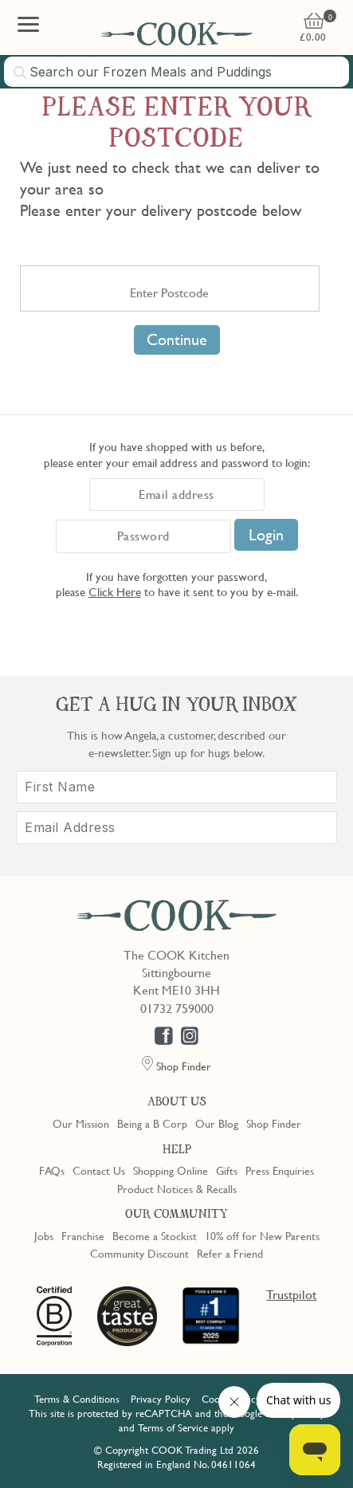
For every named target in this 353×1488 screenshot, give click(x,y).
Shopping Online (170, 1170)
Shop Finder (273, 1123)
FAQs (52, 1170)
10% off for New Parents (262, 1235)
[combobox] (176, 71)
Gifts (226, 1170)
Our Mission (81, 1123)
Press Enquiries (279, 1170)
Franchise (82, 1235)
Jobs (43, 1235)
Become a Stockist (154, 1235)
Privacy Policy (160, 1398)
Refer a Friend (230, 1253)
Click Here (114, 591)
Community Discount (139, 1253)
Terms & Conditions (77, 1398)
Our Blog (216, 1123)
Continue (177, 339)
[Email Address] (176, 827)
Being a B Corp (152, 1123)
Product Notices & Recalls (177, 1188)
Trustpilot (291, 1294)
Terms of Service (173, 1427)
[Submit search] (21, 72)
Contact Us (99, 1170)
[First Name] (176, 787)
